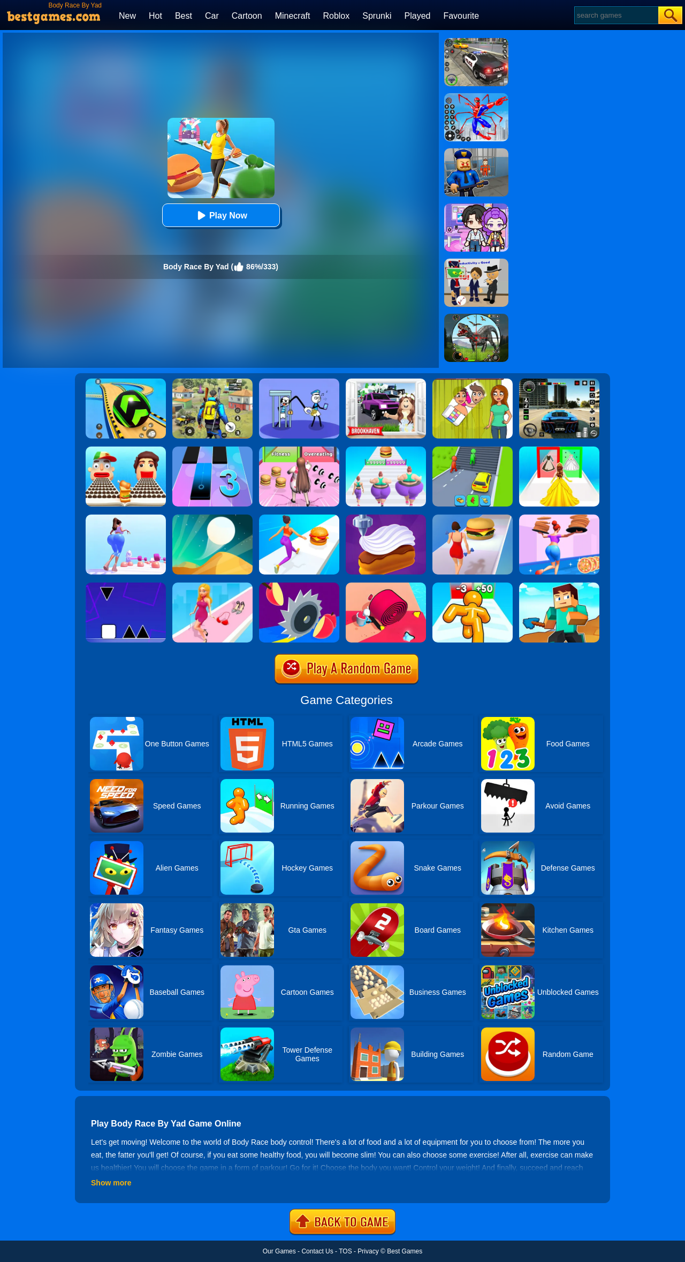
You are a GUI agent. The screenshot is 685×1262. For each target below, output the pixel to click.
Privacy (367, 1251)
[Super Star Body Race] (299, 450)
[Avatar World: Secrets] (476, 207)
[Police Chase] (476, 42)
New (127, 15)
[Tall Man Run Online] (472, 586)
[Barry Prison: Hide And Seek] (476, 152)
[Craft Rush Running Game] (559, 586)
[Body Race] (386, 450)
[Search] (615, 15)
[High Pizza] (559, 518)
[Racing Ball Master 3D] (126, 382)
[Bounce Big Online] (126, 518)
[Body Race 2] (472, 518)
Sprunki (376, 15)
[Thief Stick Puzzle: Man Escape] (299, 382)
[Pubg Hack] (212, 382)
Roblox (336, 15)
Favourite (461, 15)
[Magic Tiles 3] (212, 450)
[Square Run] (126, 586)
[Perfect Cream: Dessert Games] (386, 518)
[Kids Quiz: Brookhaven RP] (386, 382)
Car (212, 15)
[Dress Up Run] (212, 586)
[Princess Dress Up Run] (559, 450)
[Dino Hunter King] (476, 317)
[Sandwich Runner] (126, 450)
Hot (155, 15)
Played (418, 15)
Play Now (220, 215)
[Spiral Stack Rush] (386, 586)
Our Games (279, 1251)
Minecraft (292, 15)
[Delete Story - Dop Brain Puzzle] (472, 382)
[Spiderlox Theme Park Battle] (476, 97)
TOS (345, 1251)
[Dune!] (212, 518)
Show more (111, 1182)
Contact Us (317, 1251)
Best (183, 15)
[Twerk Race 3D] (299, 518)
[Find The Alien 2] (476, 262)
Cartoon (247, 15)
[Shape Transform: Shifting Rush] (472, 450)
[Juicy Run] (299, 586)
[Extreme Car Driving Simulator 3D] (559, 382)
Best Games (404, 1251)
